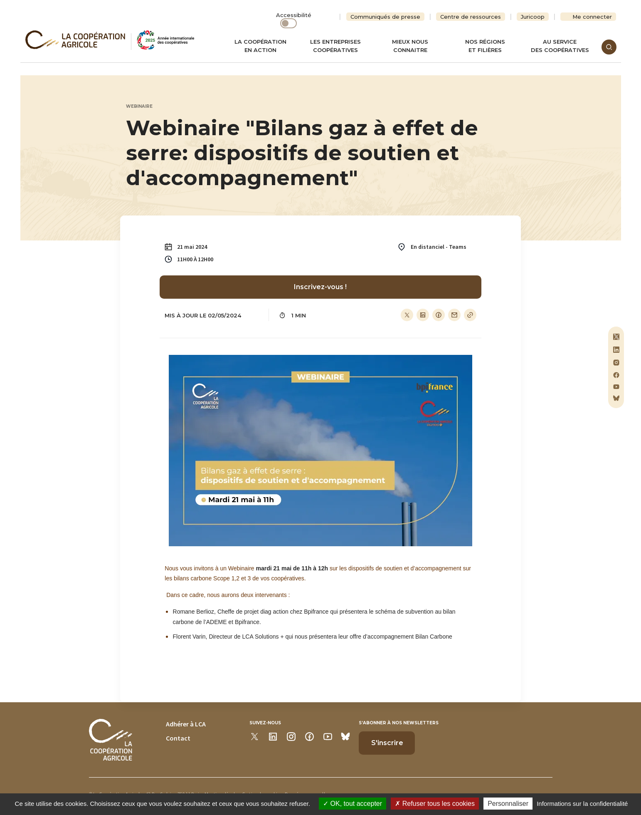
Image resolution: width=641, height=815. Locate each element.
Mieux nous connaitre (410, 45)
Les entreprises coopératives (335, 45)
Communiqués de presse (385, 16)
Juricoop (533, 16)
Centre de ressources (470, 16)
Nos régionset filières (485, 45)
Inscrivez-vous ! (320, 287)
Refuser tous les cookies (435, 803)
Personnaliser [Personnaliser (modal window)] (508, 803)
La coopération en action (260, 45)
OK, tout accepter (352, 803)
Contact (178, 738)
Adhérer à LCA (186, 724)
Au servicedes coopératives (560, 45)
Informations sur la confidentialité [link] (582, 803)
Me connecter (592, 16)
